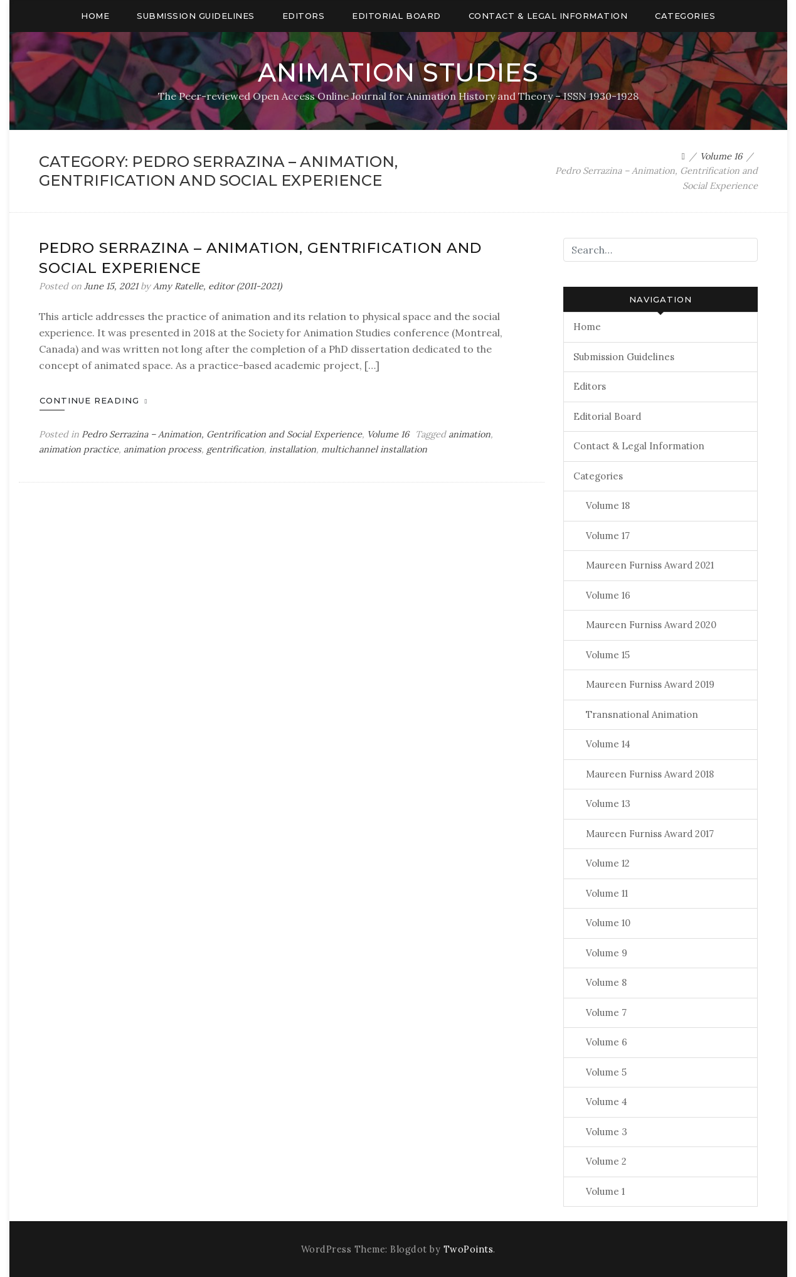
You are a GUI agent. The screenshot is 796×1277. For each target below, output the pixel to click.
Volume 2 (606, 1161)
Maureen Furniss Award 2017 (650, 834)
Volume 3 (606, 1132)
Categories (685, 16)
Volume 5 (606, 1072)
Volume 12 (608, 863)
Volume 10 (608, 923)
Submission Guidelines (196, 16)
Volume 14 (608, 744)
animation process (162, 449)
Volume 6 (606, 1042)
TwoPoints (468, 1249)
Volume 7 (606, 1012)
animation (469, 434)
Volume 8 (606, 982)
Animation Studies (398, 72)
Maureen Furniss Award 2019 (650, 684)
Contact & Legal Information (548, 16)
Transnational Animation (642, 714)
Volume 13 (608, 803)
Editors (303, 16)
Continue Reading (94, 400)
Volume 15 (608, 655)
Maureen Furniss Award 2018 (650, 774)
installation (292, 449)
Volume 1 (605, 1191)
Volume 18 (608, 505)
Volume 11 (607, 893)
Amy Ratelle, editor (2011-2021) (217, 286)
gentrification (235, 449)
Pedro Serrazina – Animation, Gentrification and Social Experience (222, 434)
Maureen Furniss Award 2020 (651, 625)
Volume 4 (606, 1102)
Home (95, 16)
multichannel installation (374, 449)
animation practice (79, 449)
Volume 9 (606, 953)
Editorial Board (396, 16)
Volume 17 (608, 536)
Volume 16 (388, 434)
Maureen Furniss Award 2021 (650, 565)
